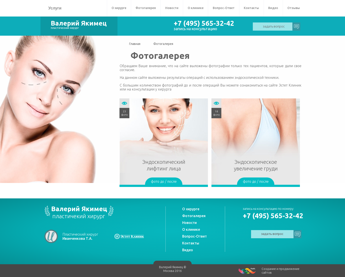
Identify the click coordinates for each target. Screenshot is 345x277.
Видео (273, 8)
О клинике (196, 8)
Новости (171, 8)
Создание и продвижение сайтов (280, 270)
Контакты (251, 8)
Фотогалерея (146, 8)
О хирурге (119, 8)
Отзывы (293, 8)
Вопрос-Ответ (224, 8)
